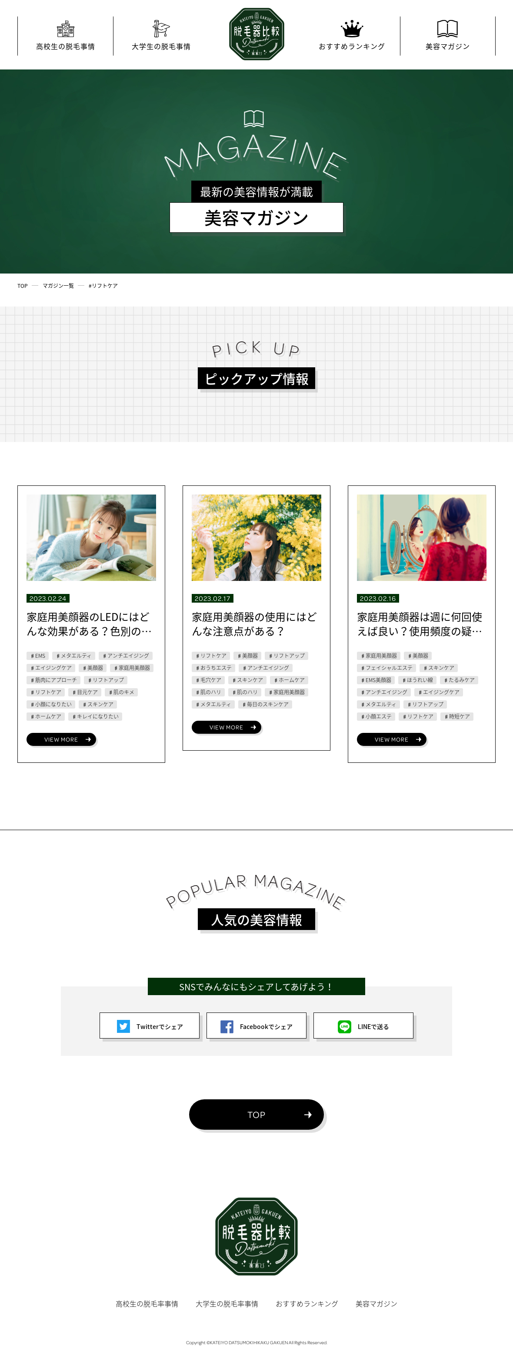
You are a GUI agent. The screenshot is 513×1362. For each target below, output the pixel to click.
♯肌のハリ (208, 692)
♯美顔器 (92, 668)
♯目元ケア (85, 692)
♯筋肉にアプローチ (53, 680)
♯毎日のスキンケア (265, 704)
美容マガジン (376, 1303)
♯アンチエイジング (125, 656)
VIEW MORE (61, 739)
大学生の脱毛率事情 (227, 1303)
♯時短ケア (457, 716)
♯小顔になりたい (51, 704)
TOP (256, 1114)
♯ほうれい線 (417, 680)
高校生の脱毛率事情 (147, 1303)
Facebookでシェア (256, 1026)
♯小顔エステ (376, 716)
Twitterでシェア (150, 1026)
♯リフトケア (45, 692)
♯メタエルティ (74, 656)
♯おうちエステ (213, 668)
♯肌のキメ (121, 692)
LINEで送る (363, 1026)
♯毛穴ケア (208, 680)
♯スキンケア (97, 704)
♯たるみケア (459, 680)
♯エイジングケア (51, 668)
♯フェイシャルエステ (386, 668)
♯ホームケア (45, 716)
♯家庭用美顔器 (131, 668)
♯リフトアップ (105, 680)
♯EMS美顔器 (375, 680)
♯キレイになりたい (95, 716)
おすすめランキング (307, 1303)
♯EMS (37, 656)
